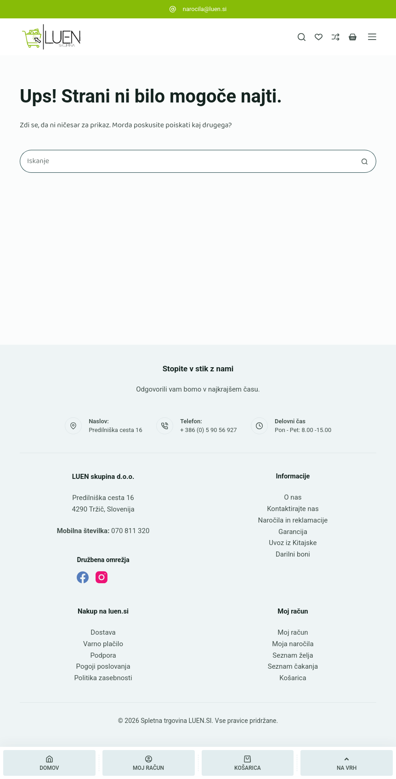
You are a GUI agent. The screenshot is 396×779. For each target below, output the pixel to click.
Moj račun (292, 632)
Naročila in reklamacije (293, 520)
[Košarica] (248, 763)
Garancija (292, 532)
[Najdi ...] (186, 161)
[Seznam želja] (318, 37)
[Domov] (49, 763)
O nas (292, 497)
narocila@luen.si (205, 9)
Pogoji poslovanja (103, 666)
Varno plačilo (103, 644)
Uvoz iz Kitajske (293, 543)
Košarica (292, 678)
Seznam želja (292, 655)
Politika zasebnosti (103, 678)
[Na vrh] (346, 763)
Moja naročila (292, 644)
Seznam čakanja (293, 666)
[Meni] (372, 37)
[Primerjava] (335, 37)
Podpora (103, 655)
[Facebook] (83, 577)
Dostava (103, 632)
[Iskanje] (301, 37)
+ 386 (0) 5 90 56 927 (208, 429)
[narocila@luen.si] (173, 9)
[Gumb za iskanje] (364, 161)
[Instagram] (101, 577)
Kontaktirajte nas (293, 509)
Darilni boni (293, 554)
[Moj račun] (148, 763)
